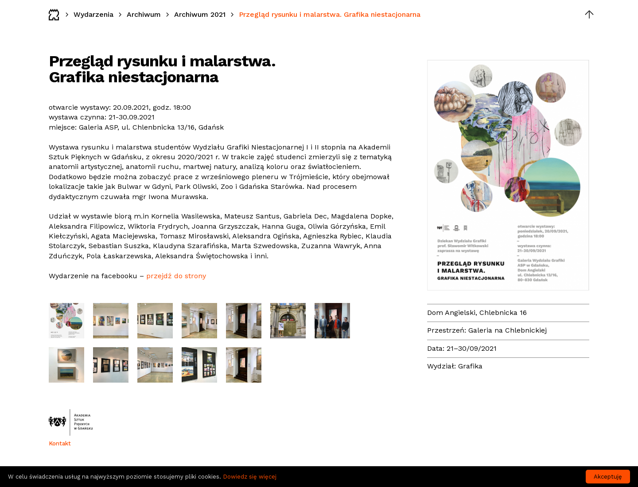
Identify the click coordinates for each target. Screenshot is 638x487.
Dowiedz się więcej (249, 476)
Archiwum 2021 (200, 14)
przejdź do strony (176, 276)
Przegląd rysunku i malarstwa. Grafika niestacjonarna (329, 14)
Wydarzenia (93, 14)
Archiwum (144, 14)
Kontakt (60, 443)
